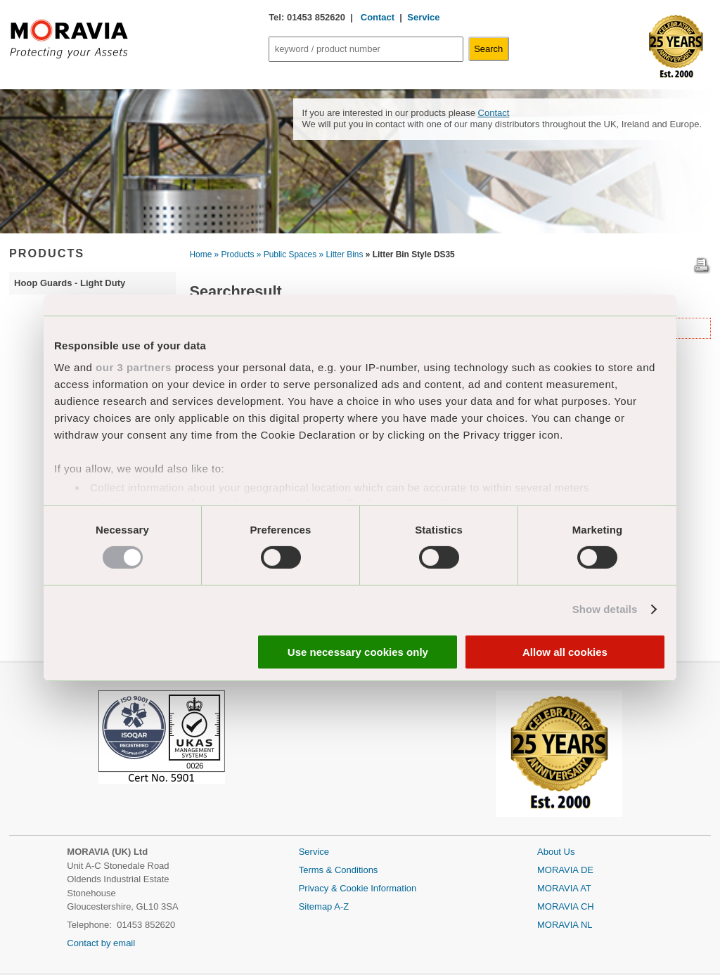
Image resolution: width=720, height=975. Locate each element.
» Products (234, 254)
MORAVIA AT (564, 888)
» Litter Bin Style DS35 (410, 254)
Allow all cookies (565, 652)
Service (423, 17)
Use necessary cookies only (358, 652)
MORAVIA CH (565, 906)
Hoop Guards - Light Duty (69, 283)
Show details (605, 609)
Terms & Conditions (338, 870)
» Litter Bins (341, 254)
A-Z (341, 906)
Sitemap (317, 906)
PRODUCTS (46, 253)
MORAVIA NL (565, 924)
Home (201, 254)
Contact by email (101, 943)
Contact (376, 17)
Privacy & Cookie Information (358, 888)
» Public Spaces (286, 254)
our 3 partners (134, 367)
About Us (555, 851)
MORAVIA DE (565, 870)
